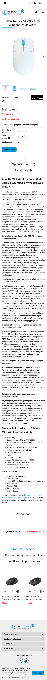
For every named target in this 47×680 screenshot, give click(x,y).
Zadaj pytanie (9, 150)
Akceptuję (38, 673)
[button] (41, 3)
